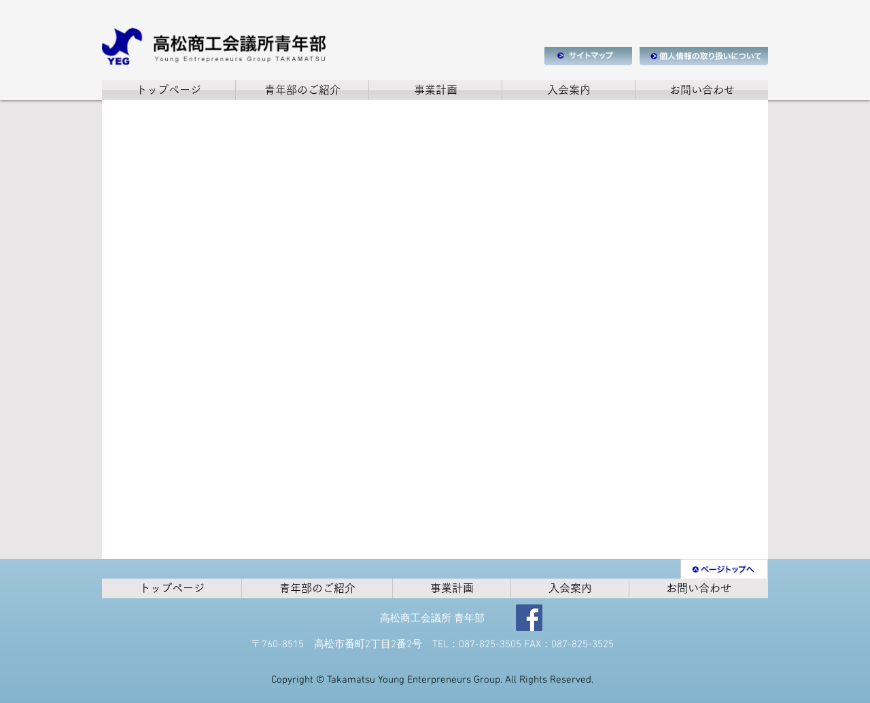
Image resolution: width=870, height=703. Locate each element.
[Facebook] (529, 617)
